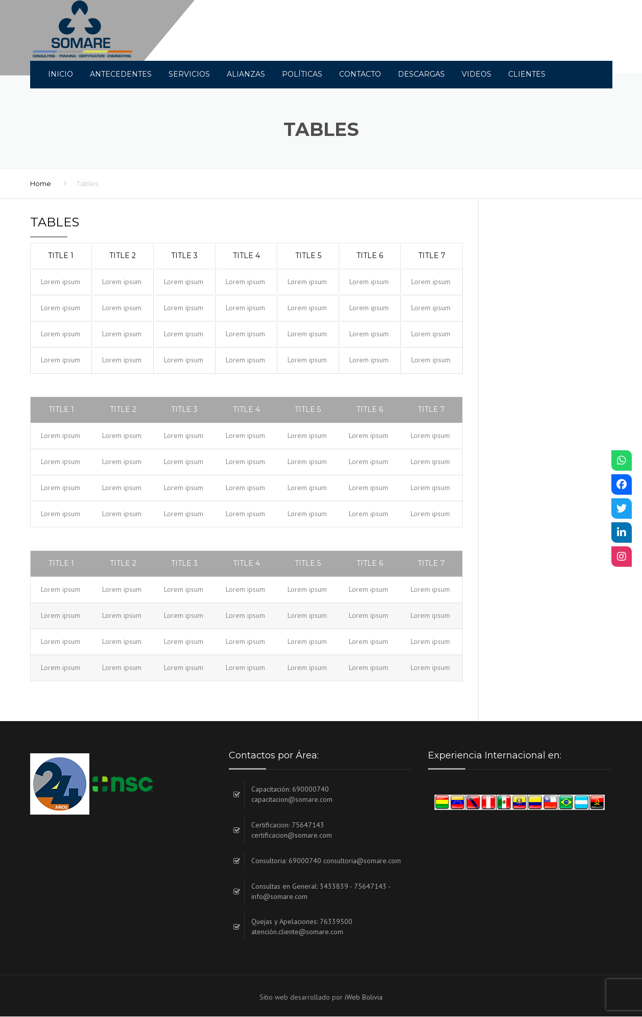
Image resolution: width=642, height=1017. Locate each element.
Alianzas (246, 74)
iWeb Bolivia (364, 997)
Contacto (360, 74)
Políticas (302, 74)
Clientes (526, 74)
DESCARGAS (421, 74)
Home (40, 184)
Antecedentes (121, 74)
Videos (476, 74)
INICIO (60, 74)
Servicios (189, 74)
